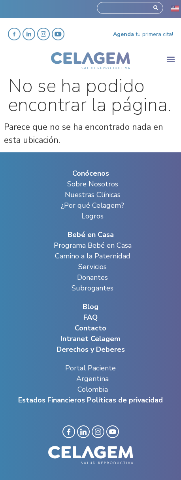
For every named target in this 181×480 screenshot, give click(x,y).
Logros (92, 216)
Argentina (92, 378)
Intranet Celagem (90, 338)
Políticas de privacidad (125, 400)
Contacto (90, 328)
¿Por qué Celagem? (92, 205)
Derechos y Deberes (91, 349)
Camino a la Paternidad (92, 256)
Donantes (92, 277)
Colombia (92, 389)
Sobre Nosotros (92, 184)
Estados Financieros (51, 400)
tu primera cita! (143, 34)
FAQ (90, 317)
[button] (170, 58)
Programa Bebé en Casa (93, 245)
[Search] (156, 6)
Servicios (92, 266)
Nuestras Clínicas (93, 194)
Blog (90, 306)
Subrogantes (92, 288)
